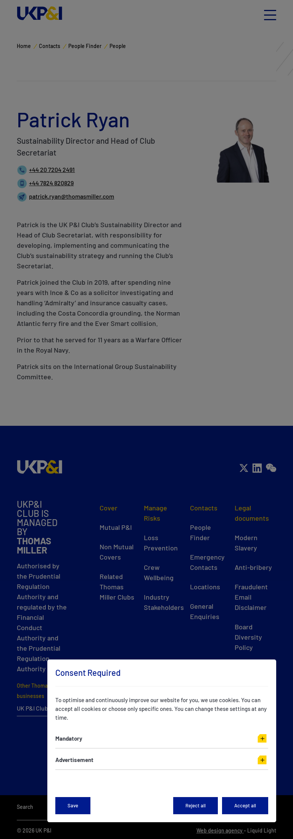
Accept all (245, 805)
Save (73, 805)
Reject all (195, 805)
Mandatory (68, 738)
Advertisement (74, 759)
